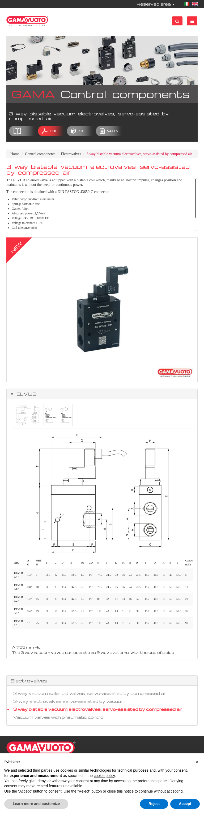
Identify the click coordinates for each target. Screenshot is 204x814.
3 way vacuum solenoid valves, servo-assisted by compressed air (89, 693)
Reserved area (156, 4)
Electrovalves (71, 154)
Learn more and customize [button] (36, 804)
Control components (40, 154)
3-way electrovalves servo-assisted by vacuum (69, 701)
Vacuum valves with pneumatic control (58, 717)
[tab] (102, 394)
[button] (197, 762)
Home (14, 154)
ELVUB (25, 394)
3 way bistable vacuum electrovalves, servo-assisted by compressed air (97, 709)
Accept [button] (185, 804)
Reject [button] (154, 804)
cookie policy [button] (104, 775)
